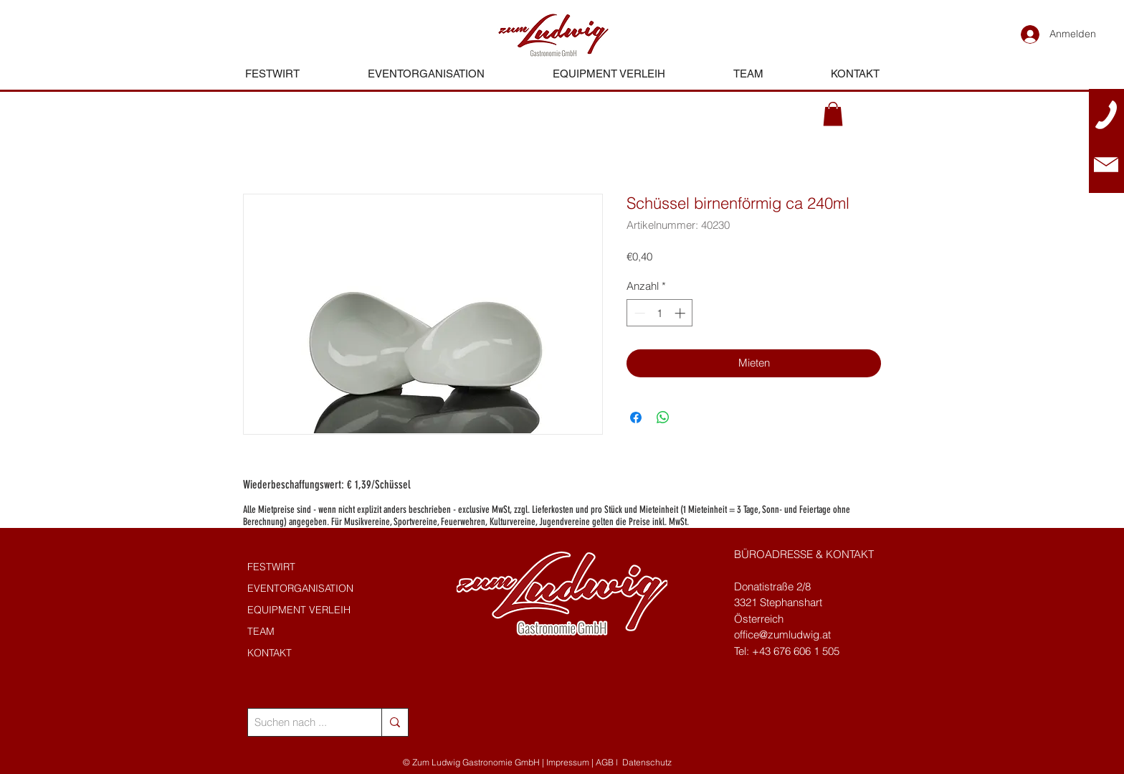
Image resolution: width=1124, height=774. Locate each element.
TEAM (261, 631)
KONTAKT (269, 652)
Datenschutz (647, 762)
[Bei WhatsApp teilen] (663, 417)
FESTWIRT (271, 566)
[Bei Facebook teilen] (635, 417)
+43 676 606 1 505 (795, 651)
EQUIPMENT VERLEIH (299, 609)
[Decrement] (638, 313)
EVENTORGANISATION (300, 588)
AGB (605, 762)
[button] (833, 114)
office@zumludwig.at (782, 634)
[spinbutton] (660, 313)
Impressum (567, 762)
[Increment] (681, 313)
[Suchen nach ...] (302, 722)
